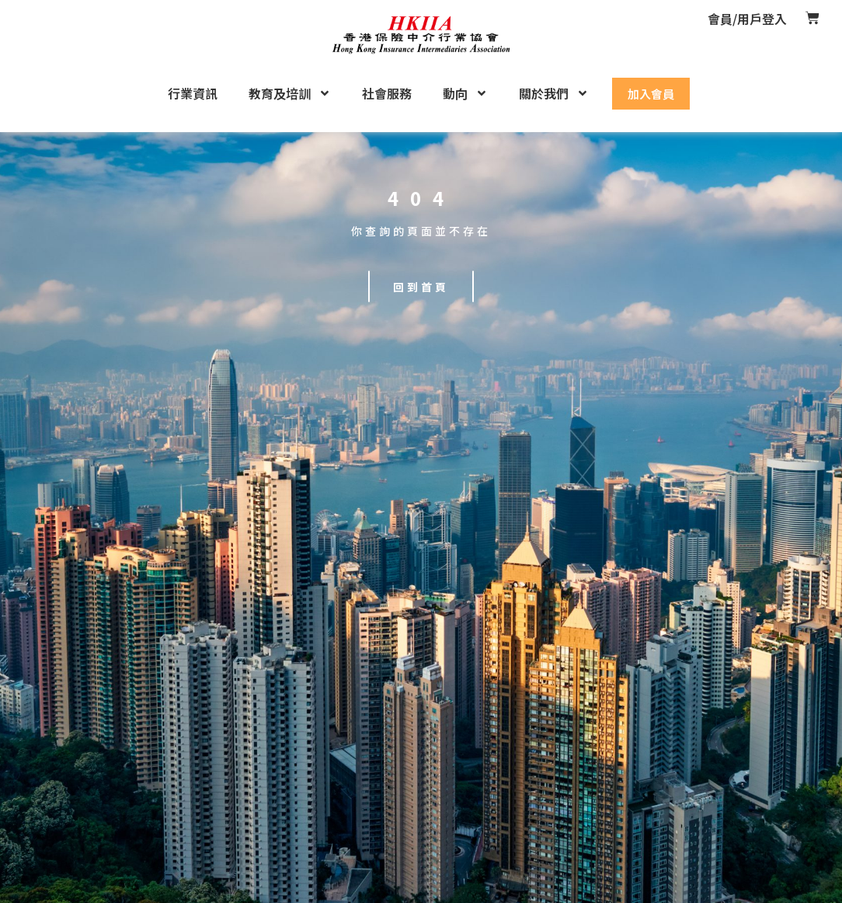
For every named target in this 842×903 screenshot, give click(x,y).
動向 (465, 93)
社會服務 (387, 93)
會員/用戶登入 (747, 18)
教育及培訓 (290, 93)
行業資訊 (192, 93)
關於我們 (554, 93)
